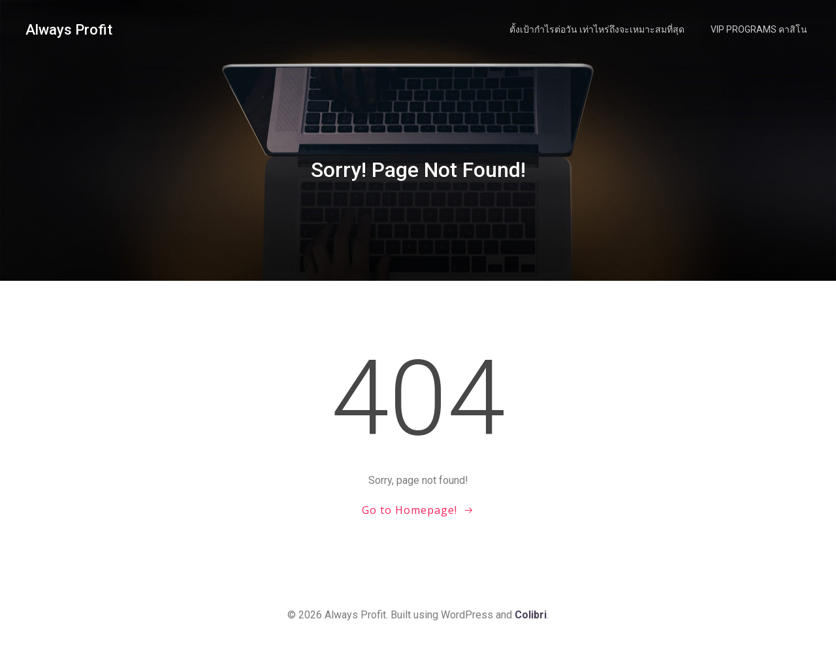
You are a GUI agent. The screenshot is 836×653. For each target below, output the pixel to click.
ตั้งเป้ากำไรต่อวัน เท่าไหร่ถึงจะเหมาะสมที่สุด (596, 29)
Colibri (531, 615)
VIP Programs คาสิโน (759, 29)
